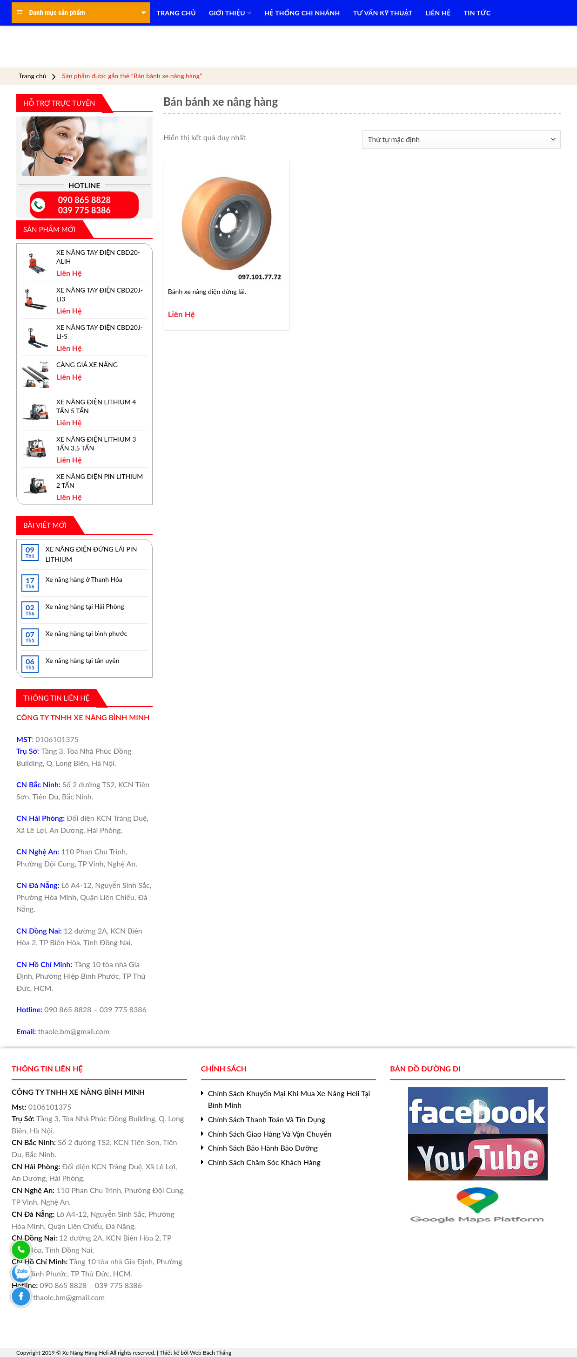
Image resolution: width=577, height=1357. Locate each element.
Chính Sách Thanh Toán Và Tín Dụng (266, 1119)
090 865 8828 (84, 200)
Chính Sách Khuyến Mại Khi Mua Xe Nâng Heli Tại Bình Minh (289, 1099)
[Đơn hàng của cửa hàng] (461, 139)
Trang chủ (33, 76)
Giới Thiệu (230, 12)
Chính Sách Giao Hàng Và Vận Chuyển (270, 1133)
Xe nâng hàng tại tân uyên (83, 660)
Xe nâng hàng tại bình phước (86, 633)
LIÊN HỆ (437, 13)
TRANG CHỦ (176, 13)
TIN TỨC (477, 13)
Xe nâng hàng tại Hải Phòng (85, 606)
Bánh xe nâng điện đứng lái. (207, 291)
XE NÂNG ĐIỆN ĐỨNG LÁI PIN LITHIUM (91, 554)
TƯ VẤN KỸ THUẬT (382, 13)
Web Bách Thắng (210, 1352)
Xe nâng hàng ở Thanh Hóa (84, 579)
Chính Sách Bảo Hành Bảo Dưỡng (263, 1147)
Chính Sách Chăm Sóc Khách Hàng (264, 1162)
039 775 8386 (84, 210)
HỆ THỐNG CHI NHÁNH (302, 13)
